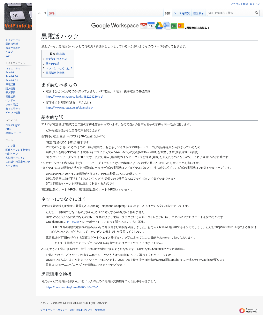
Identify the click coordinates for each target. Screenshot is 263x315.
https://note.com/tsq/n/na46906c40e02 (70, 287)
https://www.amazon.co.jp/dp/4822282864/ (73, 96)
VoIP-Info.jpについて (81, 309)
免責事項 (100, 309)
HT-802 (72, 221)
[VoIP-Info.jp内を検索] (233, 13)
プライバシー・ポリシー (53, 309)
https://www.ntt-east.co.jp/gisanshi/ (68, 107)
